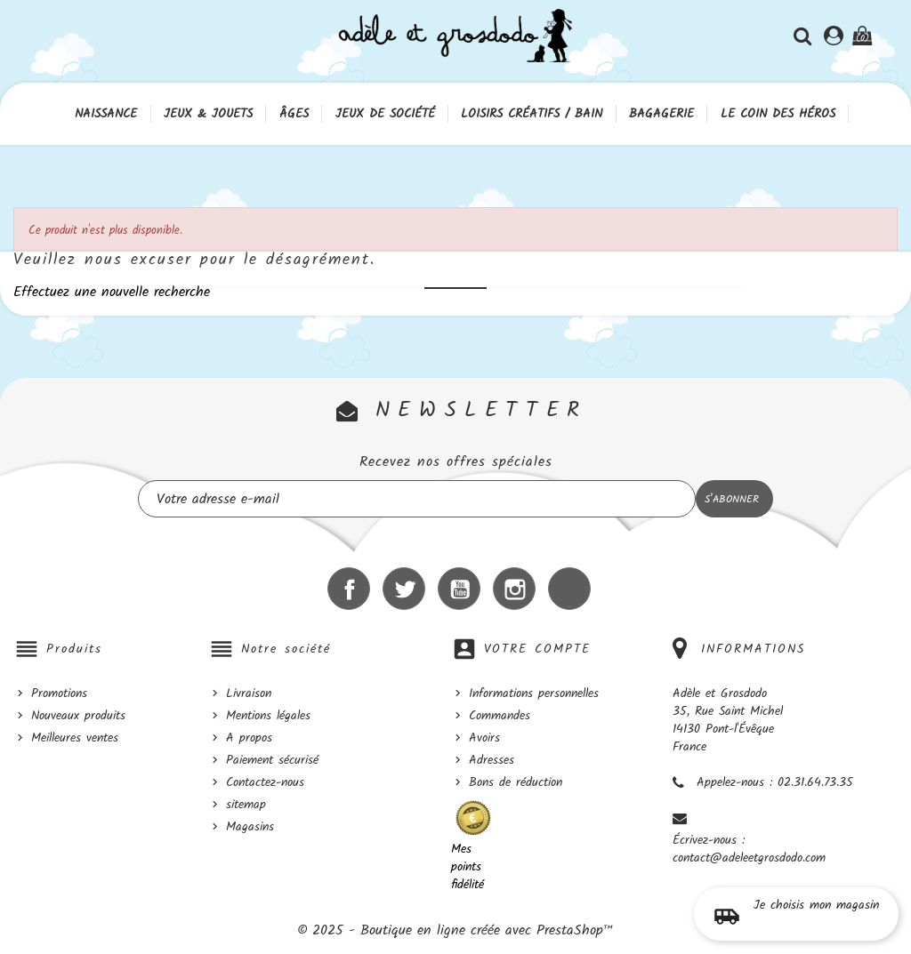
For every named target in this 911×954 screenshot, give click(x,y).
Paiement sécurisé (272, 760)
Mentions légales (268, 716)
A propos (249, 738)
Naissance (106, 114)
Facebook (348, 588)
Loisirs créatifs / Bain (531, 114)
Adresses (491, 760)
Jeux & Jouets (208, 114)
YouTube (459, 588)
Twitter (403, 588)
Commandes (499, 716)
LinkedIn (569, 588)
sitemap (246, 804)
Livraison (248, 693)
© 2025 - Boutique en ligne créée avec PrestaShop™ (455, 930)
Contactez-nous (265, 782)
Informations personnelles (534, 693)
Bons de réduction (515, 782)
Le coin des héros (778, 114)
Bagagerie (661, 114)
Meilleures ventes (74, 738)
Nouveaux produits (78, 716)
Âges (294, 114)
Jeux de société (385, 114)
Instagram (514, 588)
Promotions (59, 693)
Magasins (250, 827)
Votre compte (537, 649)
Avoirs (484, 738)
